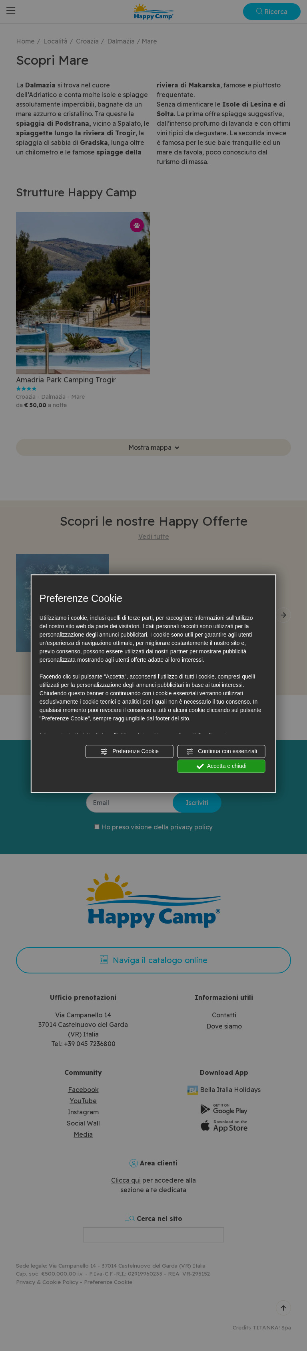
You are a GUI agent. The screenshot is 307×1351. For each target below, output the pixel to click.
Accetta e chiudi (222, 766)
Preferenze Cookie (129, 751)
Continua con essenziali (221, 751)
